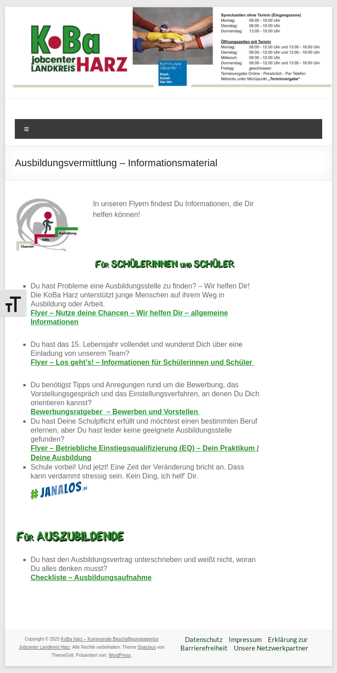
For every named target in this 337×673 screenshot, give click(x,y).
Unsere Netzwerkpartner (271, 648)
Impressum (245, 639)
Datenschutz (204, 639)
